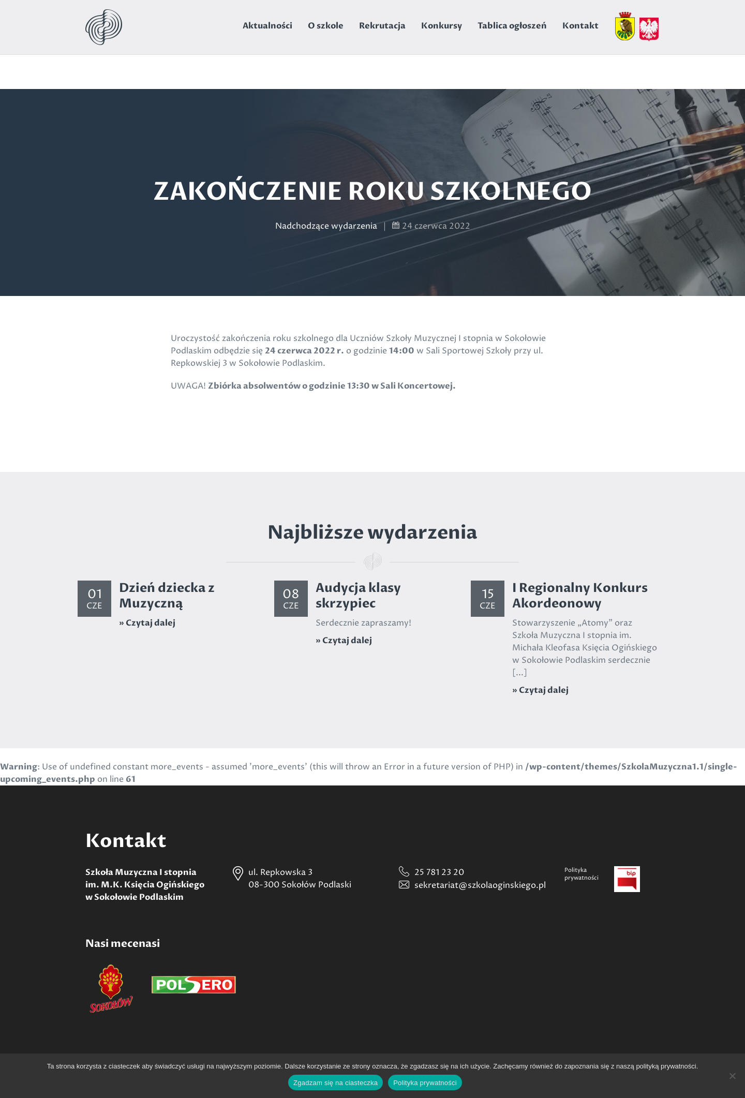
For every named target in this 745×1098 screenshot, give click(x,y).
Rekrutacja (382, 26)
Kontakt (580, 26)
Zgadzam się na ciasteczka (335, 1083)
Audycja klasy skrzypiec (358, 596)
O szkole (326, 26)
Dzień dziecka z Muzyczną (167, 596)
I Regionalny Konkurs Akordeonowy (580, 596)
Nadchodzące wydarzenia (326, 226)
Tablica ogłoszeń (512, 26)
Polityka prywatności (425, 1083)
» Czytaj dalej (147, 623)
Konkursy (441, 26)
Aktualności (267, 26)
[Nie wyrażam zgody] (732, 1076)
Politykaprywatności (581, 874)
